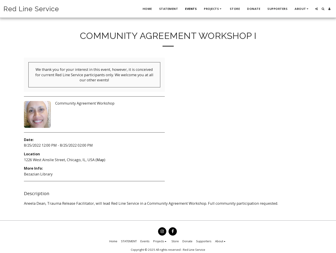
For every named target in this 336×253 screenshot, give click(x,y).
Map (100, 159)
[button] (213, 9)
